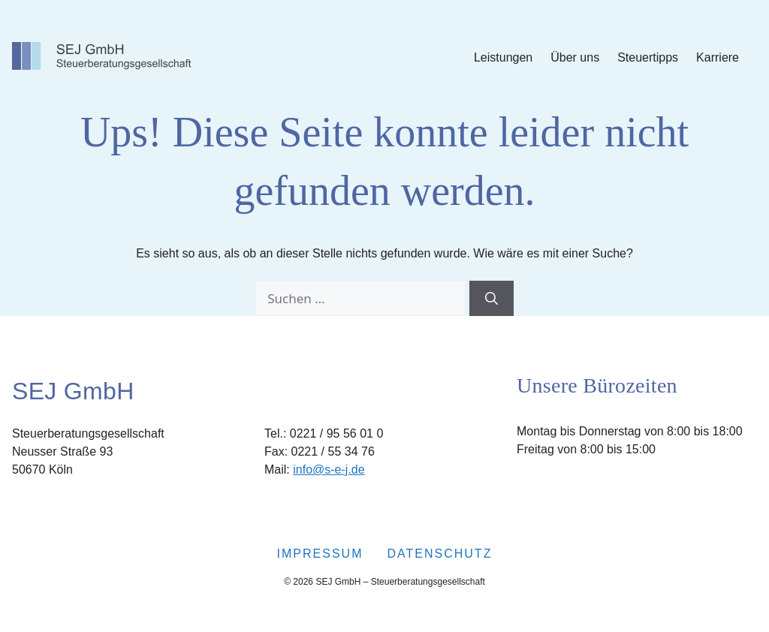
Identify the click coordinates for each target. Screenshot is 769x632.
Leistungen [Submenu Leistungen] (503, 57)
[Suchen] (491, 299)
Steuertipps (647, 57)
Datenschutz (439, 553)
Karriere (717, 57)
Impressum (320, 553)
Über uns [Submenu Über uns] (574, 57)
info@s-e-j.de (328, 469)
